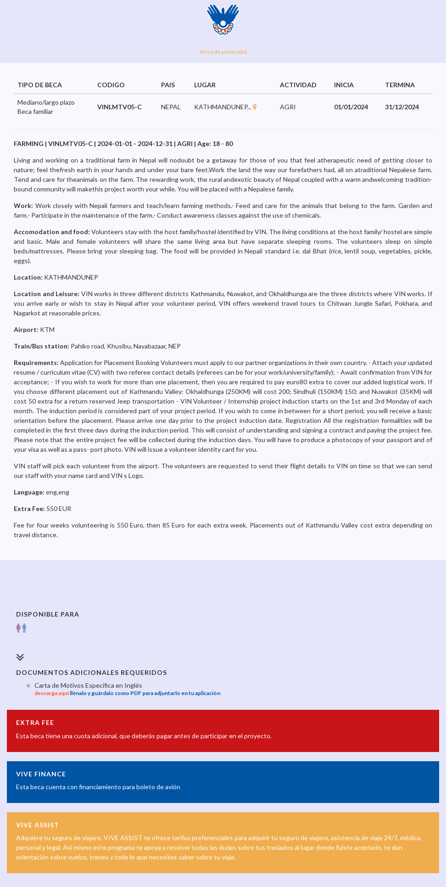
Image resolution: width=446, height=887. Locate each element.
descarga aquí (51, 693)
